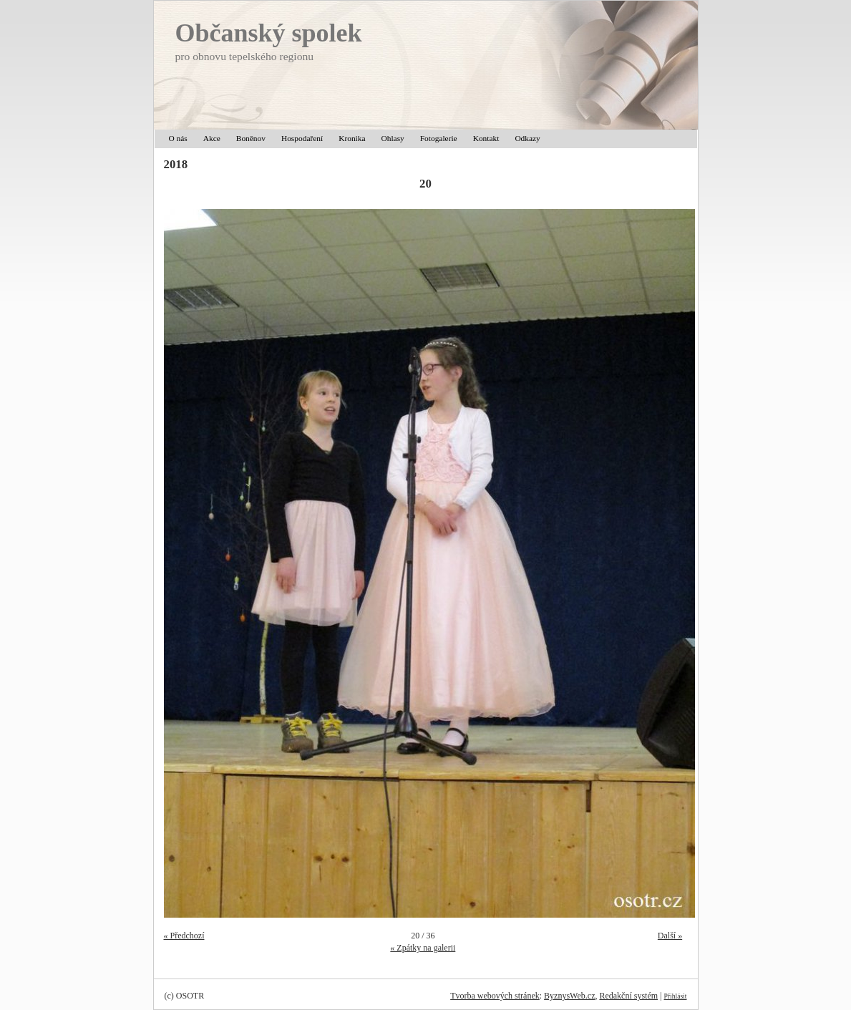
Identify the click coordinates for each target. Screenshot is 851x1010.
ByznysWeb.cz (569, 996)
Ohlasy (392, 138)
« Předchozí (184, 936)
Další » (670, 936)
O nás (178, 138)
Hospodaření (302, 138)
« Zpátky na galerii (422, 948)
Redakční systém (628, 996)
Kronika (352, 138)
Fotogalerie (438, 138)
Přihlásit (675, 996)
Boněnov (251, 138)
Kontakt (486, 138)
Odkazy (527, 138)
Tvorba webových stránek (495, 996)
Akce (211, 138)
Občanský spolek (268, 33)
